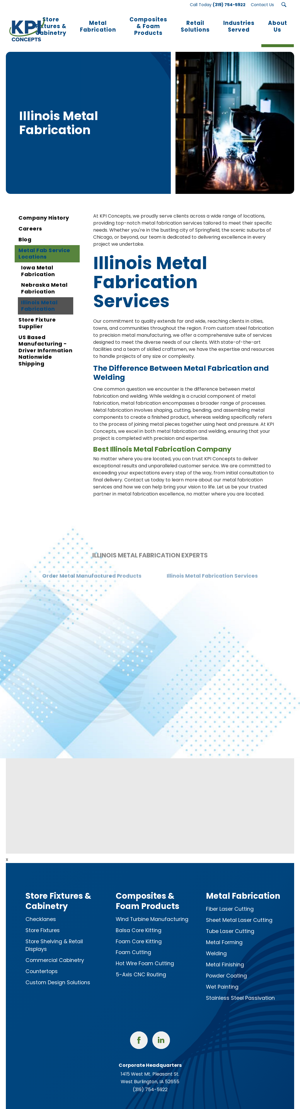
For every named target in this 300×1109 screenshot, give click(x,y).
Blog (24, 231)
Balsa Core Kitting (138, 922)
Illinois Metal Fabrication (39, 298)
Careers (30, 220)
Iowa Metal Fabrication (38, 263)
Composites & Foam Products (147, 893)
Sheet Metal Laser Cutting (239, 912)
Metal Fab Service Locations (44, 246)
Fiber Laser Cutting (230, 901)
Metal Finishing (225, 956)
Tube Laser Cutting (230, 923)
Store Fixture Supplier (37, 315)
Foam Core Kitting (139, 933)
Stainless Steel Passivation (240, 990)
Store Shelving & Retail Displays (54, 937)
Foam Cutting (133, 944)
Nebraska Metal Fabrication (44, 280)
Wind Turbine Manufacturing (152, 911)
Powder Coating (226, 967)
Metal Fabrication (243, 888)
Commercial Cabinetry (54, 952)
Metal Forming (224, 934)
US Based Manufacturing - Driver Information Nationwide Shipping (45, 342)
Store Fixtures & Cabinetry (58, 893)
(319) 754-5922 (150, 1081)
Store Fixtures (42, 922)
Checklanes (40, 911)
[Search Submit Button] (284, 4)
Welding (216, 945)
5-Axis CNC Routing (141, 966)
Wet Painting (222, 978)
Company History (43, 209)
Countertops (41, 963)
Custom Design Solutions (57, 974)
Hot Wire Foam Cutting (145, 955)
